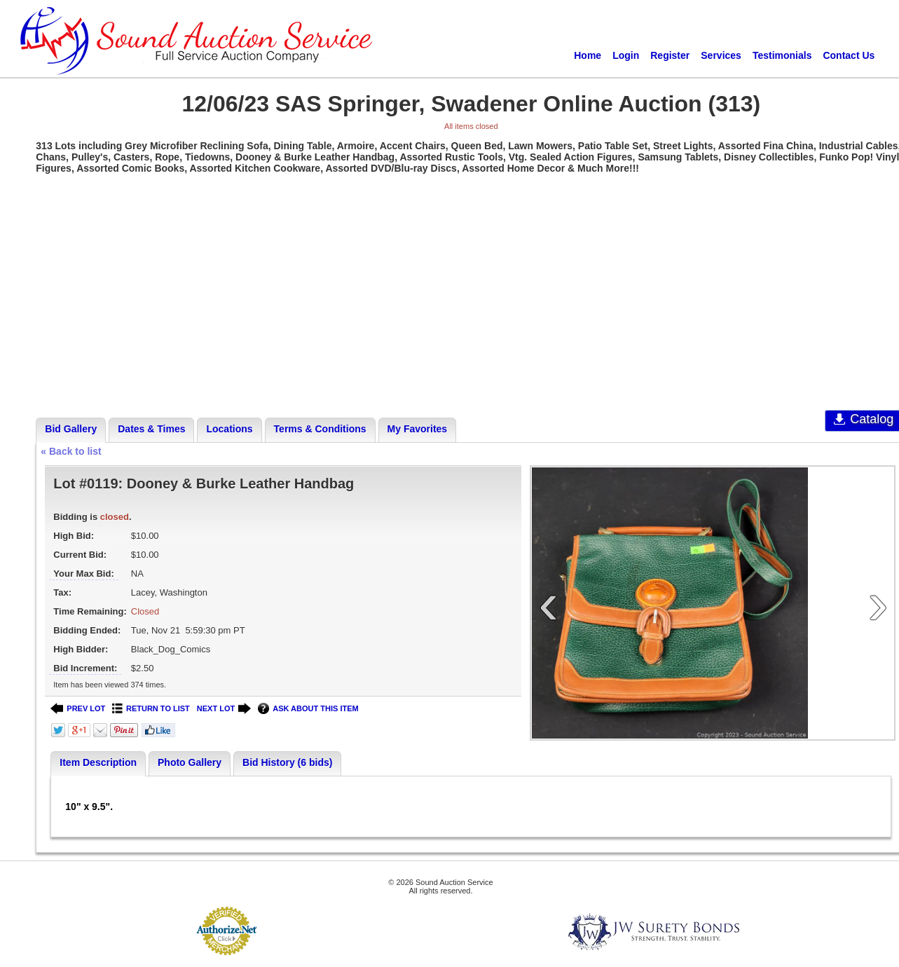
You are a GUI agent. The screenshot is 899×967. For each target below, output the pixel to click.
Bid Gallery (71, 428)
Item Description (98, 762)
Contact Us (848, 55)
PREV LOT (77, 709)
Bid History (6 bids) (287, 762)
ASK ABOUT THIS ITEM (308, 709)
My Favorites (417, 428)
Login (625, 55)
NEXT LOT (224, 709)
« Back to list (71, 451)
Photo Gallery (189, 762)
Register (669, 55)
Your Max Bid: (83, 573)
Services (721, 55)
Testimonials (782, 55)
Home (587, 55)
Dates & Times (151, 428)
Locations (229, 428)
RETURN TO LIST (151, 709)
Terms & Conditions (320, 428)
